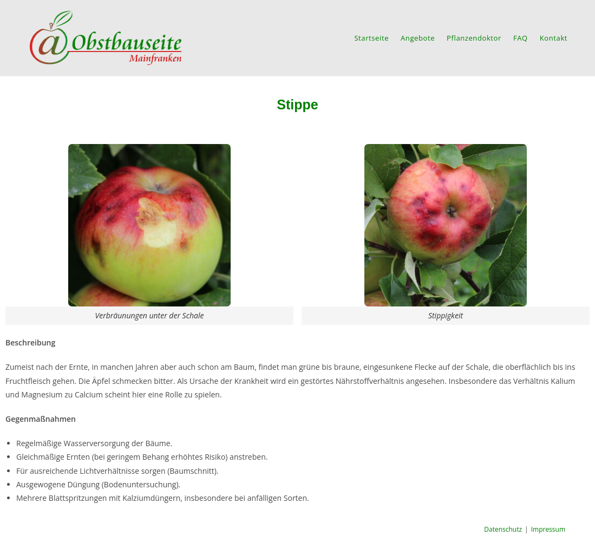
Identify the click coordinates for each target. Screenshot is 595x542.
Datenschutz (503, 529)
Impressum (548, 529)
